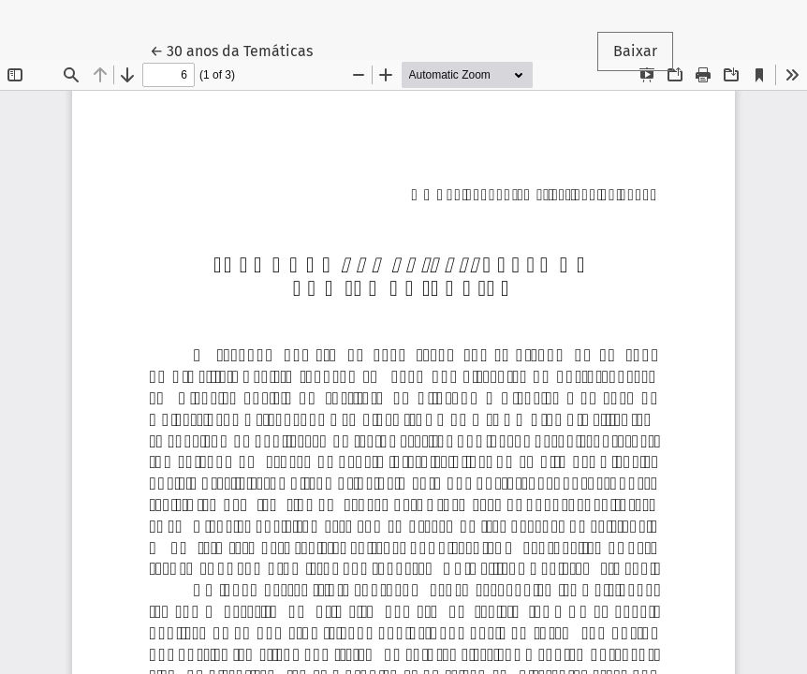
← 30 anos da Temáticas (239, 49)
